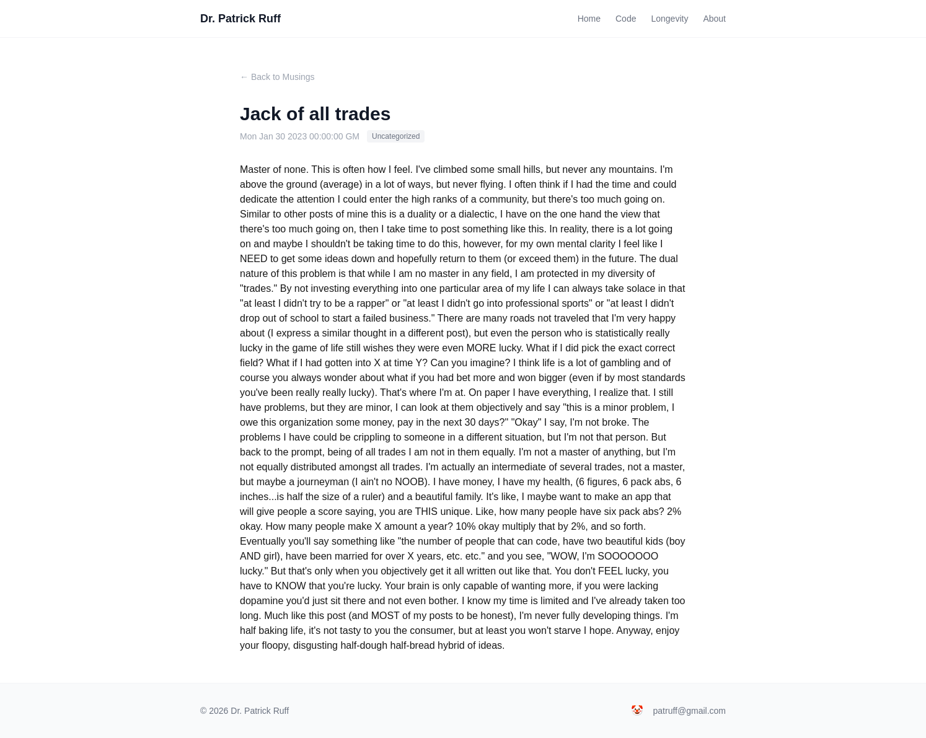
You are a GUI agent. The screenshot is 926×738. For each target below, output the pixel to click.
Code (625, 19)
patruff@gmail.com (689, 711)
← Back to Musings (277, 77)
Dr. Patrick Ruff (240, 18)
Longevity (669, 19)
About (714, 19)
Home (589, 19)
